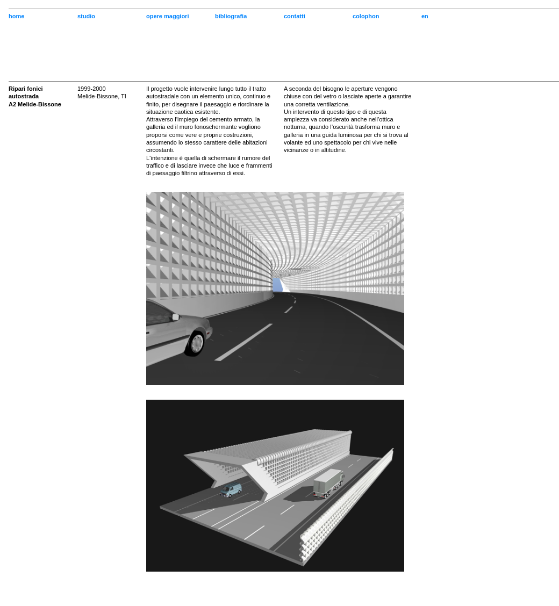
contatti (294, 16)
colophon (366, 16)
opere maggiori (167, 16)
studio (86, 16)
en (424, 16)
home (16, 16)
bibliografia (231, 16)
